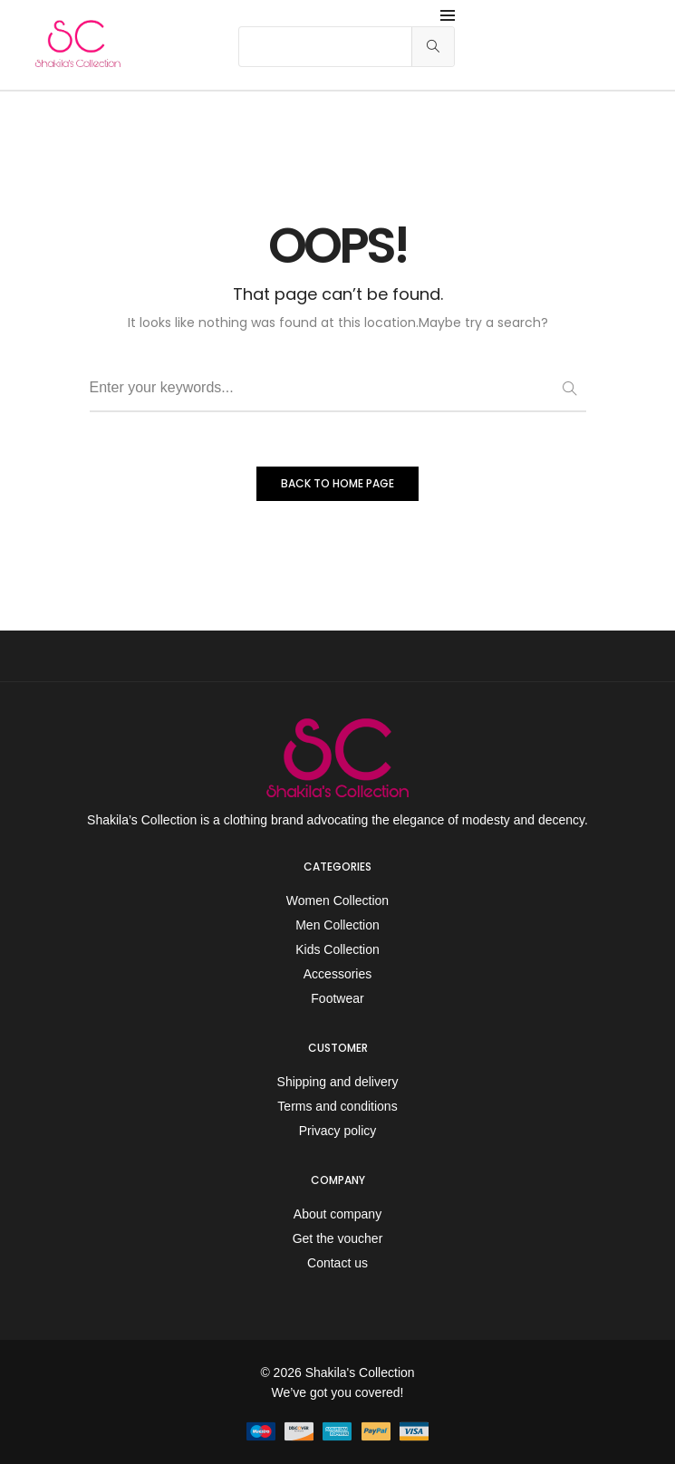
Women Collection (337, 900)
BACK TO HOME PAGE (337, 483)
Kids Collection (337, 949)
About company (337, 1214)
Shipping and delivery (338, 1081)
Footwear (337, 998)
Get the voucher (338, 1238)
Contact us (337, 1263)
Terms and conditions (337, 1106)
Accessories (337, 974)
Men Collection (337, 925)
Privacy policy (338, 1130)
